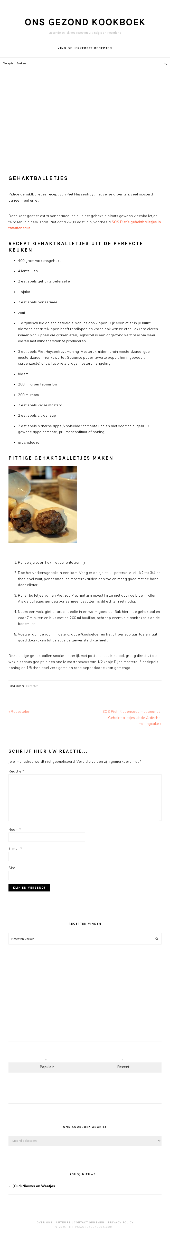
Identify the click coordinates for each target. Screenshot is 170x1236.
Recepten (32, 686)
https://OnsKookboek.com (91, 1226)
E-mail (15, 848)
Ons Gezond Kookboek (85, 22)
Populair (47, 1067)
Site (11, 868)
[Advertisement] (85, 121)
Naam (14, 829)
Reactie (16, 771)
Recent (123, 1067)
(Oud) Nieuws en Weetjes (34, 1186)
